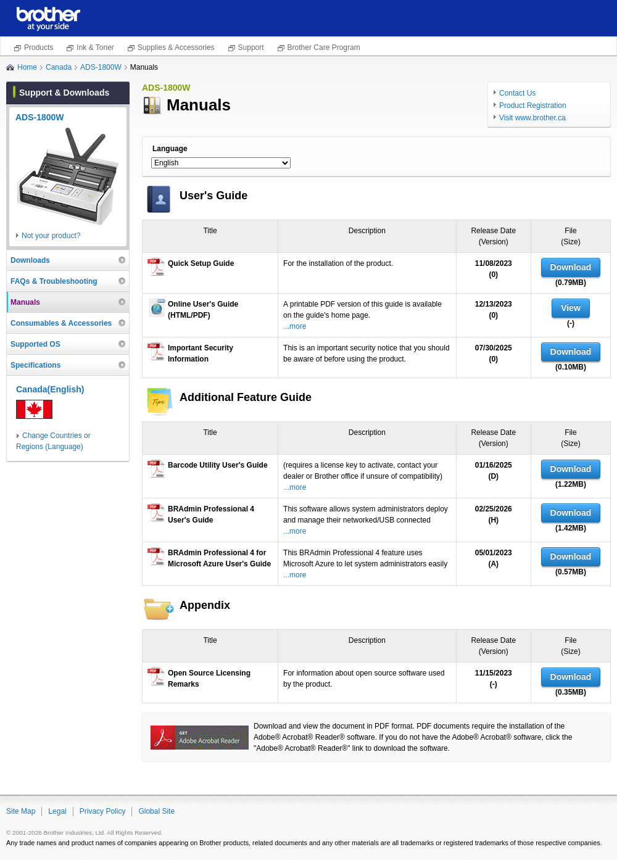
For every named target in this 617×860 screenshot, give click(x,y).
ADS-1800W (101, 67)
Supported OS (35, 344)
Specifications (35, 365)
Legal (57, 811)
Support (251, 47)
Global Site (156, 811)
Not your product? (51, 235)
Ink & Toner (95, 47)
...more (294, 326)
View (571, 308)
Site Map (20, 811)
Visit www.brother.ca (532, 118)
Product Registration (532, 105)
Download (571, 267)
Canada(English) (50, 389)
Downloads (30, 260)
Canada (59, 67)
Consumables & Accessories (61, 323)
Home (27, 67)
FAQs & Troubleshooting (53, 281)
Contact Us (517, 93)
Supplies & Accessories (176, 47)
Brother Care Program (324, 47)
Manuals (25, 302)
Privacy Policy (103, 811)
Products (38, 47)
